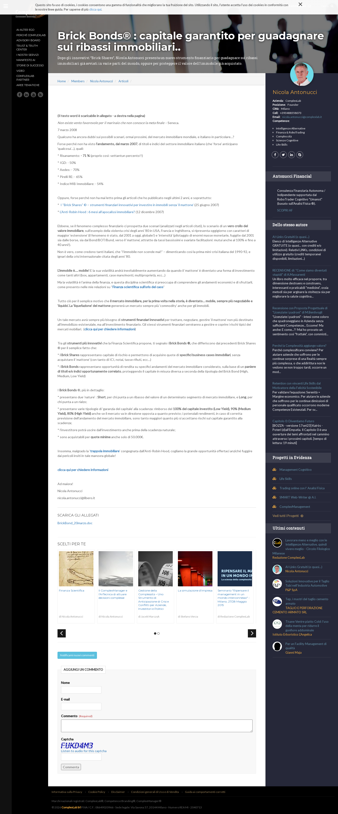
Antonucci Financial (292, 176)
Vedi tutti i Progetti (288, 520)
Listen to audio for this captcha (87, 751)
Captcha (71, 739)
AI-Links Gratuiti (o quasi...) (291, 237)
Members (81, 81)
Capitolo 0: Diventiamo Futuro (294, 425)
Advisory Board (28, 40)
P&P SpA (292, 594)
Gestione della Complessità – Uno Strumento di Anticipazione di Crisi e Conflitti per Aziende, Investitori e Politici (157, 599)
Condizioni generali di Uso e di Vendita (158, 792)
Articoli (127, 81)
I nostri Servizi (27, 55)
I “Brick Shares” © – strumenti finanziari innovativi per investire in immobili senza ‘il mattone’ (130, 205)
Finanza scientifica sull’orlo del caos (141, 287)
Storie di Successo (30, 65)
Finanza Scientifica (75, 590)
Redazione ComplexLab (289, 562)
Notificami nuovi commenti (81, 655)
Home (65, 81)
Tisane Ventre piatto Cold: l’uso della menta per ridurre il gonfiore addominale (308, 630)
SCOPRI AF (286, 210)
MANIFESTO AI (25, 60)
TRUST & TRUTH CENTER (27, 47)
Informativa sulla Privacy (70, 792)
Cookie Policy (100, 792)
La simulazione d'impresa (198, 590)
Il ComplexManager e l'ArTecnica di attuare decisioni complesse (116, 594)
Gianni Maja (294, 657)
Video (20, 70)
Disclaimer (121, 792)
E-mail (69, 699)
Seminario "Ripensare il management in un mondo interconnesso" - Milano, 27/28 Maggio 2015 (237, 598)
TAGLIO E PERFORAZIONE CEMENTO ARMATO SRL (298, 614)
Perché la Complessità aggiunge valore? (300, 346)
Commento (80, 716)
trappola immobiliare (108, 451)
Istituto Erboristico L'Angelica (293, 639)
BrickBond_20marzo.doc (78, 523)
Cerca (327, 6)
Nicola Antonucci (105, 81)
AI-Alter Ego (25, 29)
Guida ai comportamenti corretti (208, 792)
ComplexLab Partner (25, 77)
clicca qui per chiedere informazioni (113, 329)
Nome (69, 683)
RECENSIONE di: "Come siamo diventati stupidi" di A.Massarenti (300, 272)
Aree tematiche (27, 85)
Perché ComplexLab (31, 35)
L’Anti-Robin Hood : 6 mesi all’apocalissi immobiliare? (100, 212)
